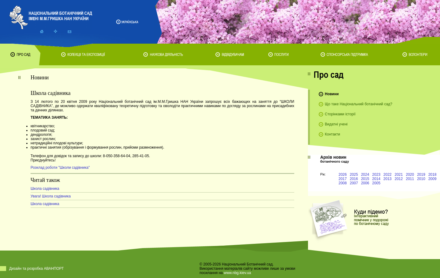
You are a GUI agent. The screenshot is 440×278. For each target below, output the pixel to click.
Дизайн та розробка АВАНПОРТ (36, 268)
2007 (354, 183)
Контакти (332, 134)
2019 (421, 174)
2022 (387, 174)
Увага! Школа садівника (51, 196)
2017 (343, 179)
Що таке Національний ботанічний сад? (358, 104)
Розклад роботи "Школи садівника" (60, 167)
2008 (343, 183)
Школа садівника (45, 188)
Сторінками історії (340, 114)
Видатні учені (336, 124)
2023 (376, 174)
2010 (421, 179)
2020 (410, 174)
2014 (376, 179)
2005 (376, 183)
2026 (343, 174)
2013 (387, 179)
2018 (432, 174)
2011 (410, 179)
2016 (354, 179)
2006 (365, 183)
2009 (432, 179)
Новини (332, 94)
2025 (354, 174)
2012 (399, 179)
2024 (365, 174)
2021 (399, 174)
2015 (365, 179)
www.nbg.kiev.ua (237, 273)
